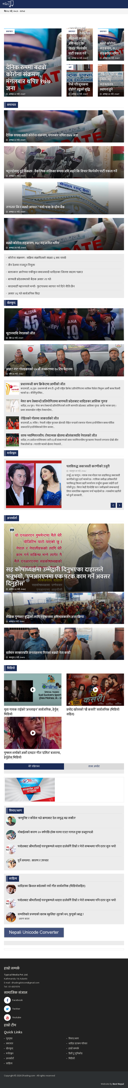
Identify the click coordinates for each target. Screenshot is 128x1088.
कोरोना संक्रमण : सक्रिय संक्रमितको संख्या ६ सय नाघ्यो (37, 257)
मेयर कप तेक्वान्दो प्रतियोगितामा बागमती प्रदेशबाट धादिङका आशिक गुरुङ (64, 401)
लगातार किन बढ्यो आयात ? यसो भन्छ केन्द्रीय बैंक (35, 207)
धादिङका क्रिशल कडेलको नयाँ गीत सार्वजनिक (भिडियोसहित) (51, 886)
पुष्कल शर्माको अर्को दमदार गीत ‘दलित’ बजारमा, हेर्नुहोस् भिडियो (32, 755)
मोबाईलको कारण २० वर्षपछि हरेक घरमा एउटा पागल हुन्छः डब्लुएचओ (55, 832)
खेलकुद (9, 1048)
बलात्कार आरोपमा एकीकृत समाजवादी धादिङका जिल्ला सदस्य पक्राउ (45, 272)
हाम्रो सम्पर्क (73, 1048)
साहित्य (9, 1063)
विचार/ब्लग (73, 1038)
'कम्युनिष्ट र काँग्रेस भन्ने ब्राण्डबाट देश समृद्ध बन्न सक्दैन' (47, 818)
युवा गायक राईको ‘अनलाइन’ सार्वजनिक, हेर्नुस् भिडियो (31, 712)
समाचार (9, 31)
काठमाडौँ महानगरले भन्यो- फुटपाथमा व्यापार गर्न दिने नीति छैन (41, 286)
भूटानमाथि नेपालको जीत (20, 333)
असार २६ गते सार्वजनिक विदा (24, 293)
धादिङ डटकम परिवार (77, 1043)
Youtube (12, 1017)
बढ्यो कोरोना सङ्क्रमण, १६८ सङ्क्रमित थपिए (109, 48)
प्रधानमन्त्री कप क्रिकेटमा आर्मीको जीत (43, 384)
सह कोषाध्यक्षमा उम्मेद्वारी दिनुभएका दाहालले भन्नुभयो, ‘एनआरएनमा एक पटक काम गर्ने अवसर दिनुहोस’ (58, 577)
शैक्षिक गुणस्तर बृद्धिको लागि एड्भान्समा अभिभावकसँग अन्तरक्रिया (45, 616)
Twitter (12, 1009)
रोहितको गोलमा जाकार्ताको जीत (40, 418)
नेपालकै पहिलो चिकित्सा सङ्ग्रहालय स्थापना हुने (109, 82)
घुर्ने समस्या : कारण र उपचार (33, 860)
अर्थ (69, 67)
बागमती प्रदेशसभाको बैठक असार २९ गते (29, 279)
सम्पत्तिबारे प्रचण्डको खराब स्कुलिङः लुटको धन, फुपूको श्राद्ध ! (51, 914)
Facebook (13, 1000)
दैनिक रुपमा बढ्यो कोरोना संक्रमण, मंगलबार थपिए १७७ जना (28, 78)
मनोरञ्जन (9, 1053)
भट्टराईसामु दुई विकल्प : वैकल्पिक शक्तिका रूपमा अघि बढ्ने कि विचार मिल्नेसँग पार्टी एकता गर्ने (79, 41)
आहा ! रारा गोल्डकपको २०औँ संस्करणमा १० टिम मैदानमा (39, 369)
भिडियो (71, 1058)
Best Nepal (118, 1083)
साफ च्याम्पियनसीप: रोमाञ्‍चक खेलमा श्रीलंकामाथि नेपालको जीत (59, 435)
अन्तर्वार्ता (10, 1058)
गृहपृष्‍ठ (9, 1038)
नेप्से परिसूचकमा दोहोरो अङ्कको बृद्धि (79, 87)
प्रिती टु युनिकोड (75, 1053)
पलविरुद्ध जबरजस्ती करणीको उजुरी (88, 466)
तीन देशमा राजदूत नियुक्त (21, 265)
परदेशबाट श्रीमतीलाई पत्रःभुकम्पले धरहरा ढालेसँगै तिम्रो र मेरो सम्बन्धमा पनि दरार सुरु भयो (67, 846)
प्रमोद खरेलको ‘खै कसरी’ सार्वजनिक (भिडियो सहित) (92, 712)
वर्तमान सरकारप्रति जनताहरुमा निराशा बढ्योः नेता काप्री (38, 652)
